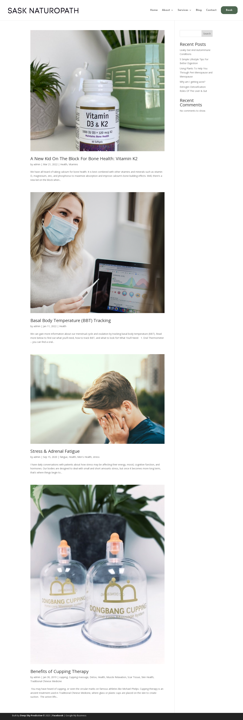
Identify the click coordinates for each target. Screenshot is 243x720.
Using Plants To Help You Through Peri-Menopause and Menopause (196, 72)
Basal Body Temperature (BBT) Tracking (70, 320)
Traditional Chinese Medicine (46, 681)
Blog (199, 10)
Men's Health (84, 457)
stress (96, 457)
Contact (211, 10)
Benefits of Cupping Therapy (59, 671)
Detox (93, 677)
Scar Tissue (134, 677)
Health (63, 164)
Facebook (57, 715)
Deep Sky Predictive (31, 715)
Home (154, 10)
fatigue (64, 457)
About (166, 10)
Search (207, 33)
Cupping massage (78, 677)
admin (37, 164)
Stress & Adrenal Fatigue (55, 451)
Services (183, 10)
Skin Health (147, 677)
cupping (63, 677)
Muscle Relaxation (116, 677)
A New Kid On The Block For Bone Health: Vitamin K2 (84, 158)
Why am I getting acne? (192, 81)
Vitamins (73, 164)
